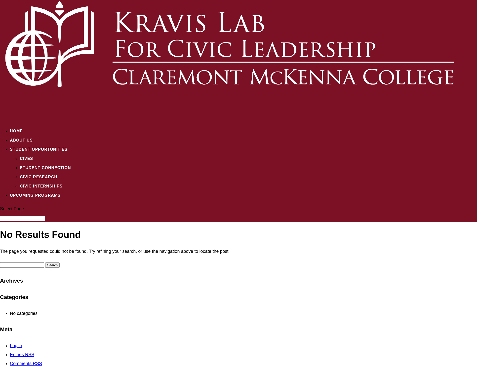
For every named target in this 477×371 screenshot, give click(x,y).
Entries (22, 354)
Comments (26, 363)
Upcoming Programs (35, 195)
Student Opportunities (39, 149)
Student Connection (45, 168)
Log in (16, 345)
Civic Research (38, 177)
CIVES (26, 158)
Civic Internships (41, 186)
